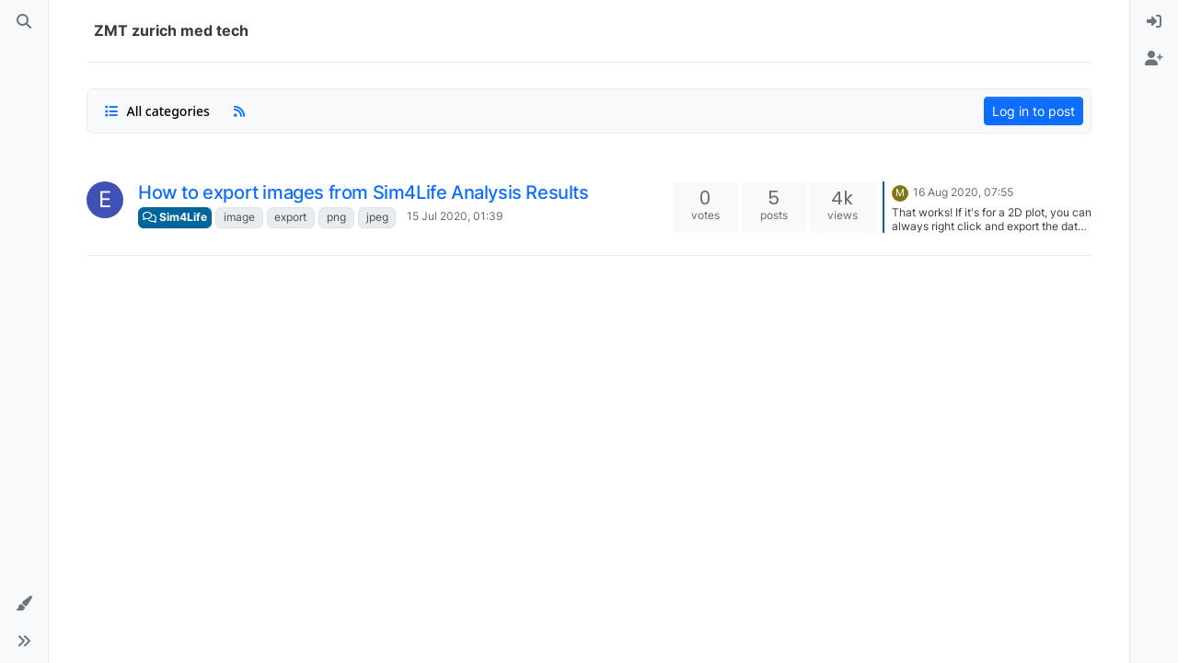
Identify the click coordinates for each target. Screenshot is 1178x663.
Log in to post (1033, 111)
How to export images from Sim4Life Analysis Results (363, 192)
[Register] (1154, 59)
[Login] (1154, 22)
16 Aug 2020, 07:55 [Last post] (963, 192)
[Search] (23, 22)
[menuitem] (1154, 22)
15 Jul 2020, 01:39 (454, 216)
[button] (23, 604)
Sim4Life (175, 217)
